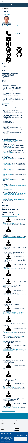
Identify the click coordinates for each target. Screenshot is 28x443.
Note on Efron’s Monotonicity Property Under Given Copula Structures (11, 407)
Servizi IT (15, 423)
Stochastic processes (6, 150)
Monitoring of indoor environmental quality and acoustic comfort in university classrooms (14, 294)
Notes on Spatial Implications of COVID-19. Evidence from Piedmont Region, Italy (13, 387)
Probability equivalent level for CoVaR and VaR (9, 285)
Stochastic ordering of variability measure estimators (9, 332)
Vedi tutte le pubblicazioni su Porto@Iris (13, 215)
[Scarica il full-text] (8, 219)
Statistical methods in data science (7, 147)
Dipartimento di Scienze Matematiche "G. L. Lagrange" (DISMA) (12, 26)
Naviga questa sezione (14, 14)
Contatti (2, 420)
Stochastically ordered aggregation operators (8, 303)
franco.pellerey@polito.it (17, 38)
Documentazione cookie (7, 441)
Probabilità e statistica (6, 163)
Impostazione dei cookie (20, 435)
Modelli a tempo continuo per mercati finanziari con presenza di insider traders (13, 199)
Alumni (15, 424)
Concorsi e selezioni (17, 420)
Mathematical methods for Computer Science (8, 164)
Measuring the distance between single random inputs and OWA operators (12, 223)
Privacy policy (2, 441)
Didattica (4, 104)
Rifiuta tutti (20, 437)
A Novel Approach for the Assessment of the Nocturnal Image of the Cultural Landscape (14, 369)
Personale (5, 8)
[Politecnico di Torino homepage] (6, 1)
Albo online (2, 429)
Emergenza (2, 423)
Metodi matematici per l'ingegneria (7, 158)
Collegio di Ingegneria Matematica (7, 141)
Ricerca (3, 182)
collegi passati (6, 138)
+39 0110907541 (16, 33)
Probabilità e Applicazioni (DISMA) (7, 189)
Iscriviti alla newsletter (17, 426)
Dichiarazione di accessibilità (5, 432)
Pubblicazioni (5, 205)
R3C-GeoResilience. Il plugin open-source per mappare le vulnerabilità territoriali (13, 336)
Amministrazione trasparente (5, 428)
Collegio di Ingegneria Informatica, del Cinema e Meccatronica (10, 140)
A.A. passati (5, 156)
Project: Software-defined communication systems (9, 145)
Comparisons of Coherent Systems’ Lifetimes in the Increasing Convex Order (12, 259)
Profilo (3, 63)
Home (2, 8)
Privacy (2, 424)
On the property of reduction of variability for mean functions (10, 268)
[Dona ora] (14, 417)
